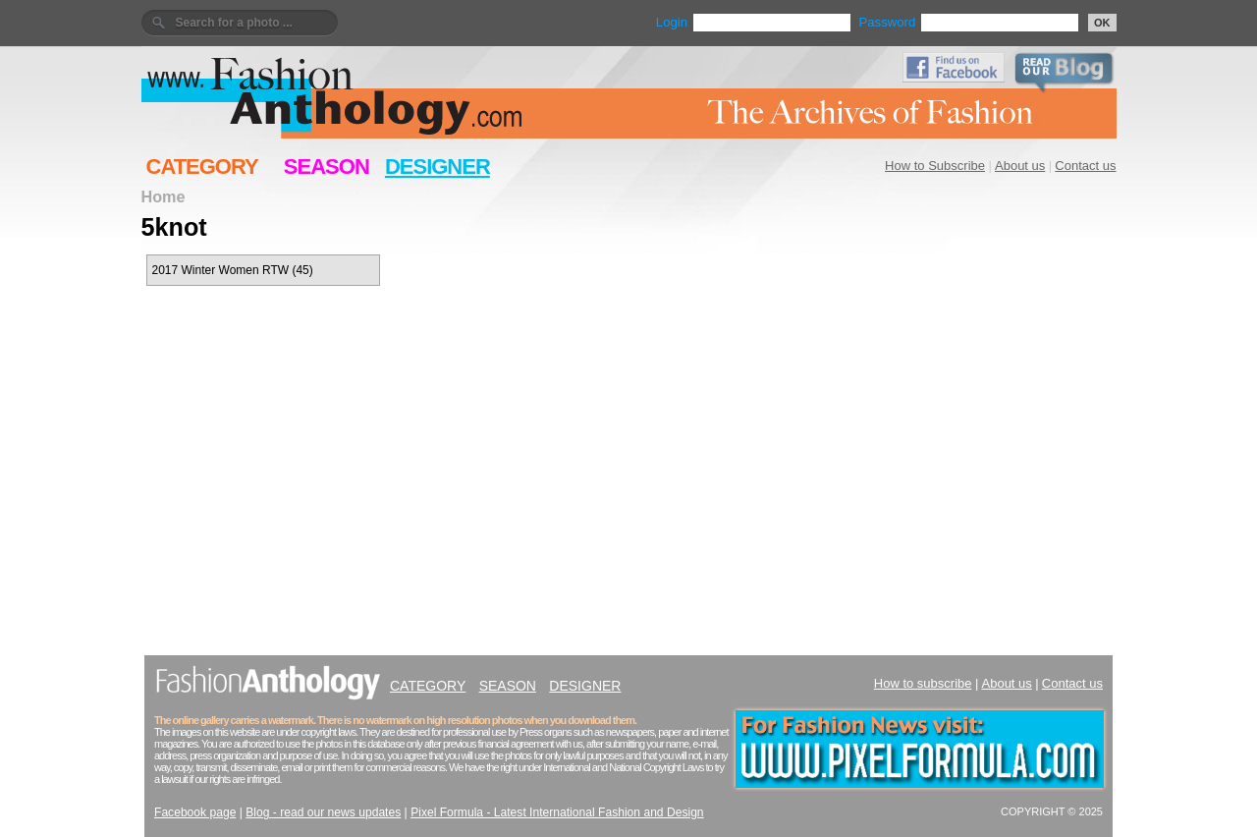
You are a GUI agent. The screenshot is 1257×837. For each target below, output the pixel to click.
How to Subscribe (935, 165)
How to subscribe (923, 683)
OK (1102, 22)
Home (163, 196)
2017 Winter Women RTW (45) (232, 270)
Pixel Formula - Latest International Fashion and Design (556, 812)
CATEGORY (202, 166)
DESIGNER (437, 166)
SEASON (326, 166)
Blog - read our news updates (323, 812)
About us (1020, 165)
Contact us (1085, 165)
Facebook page (195, 812)
